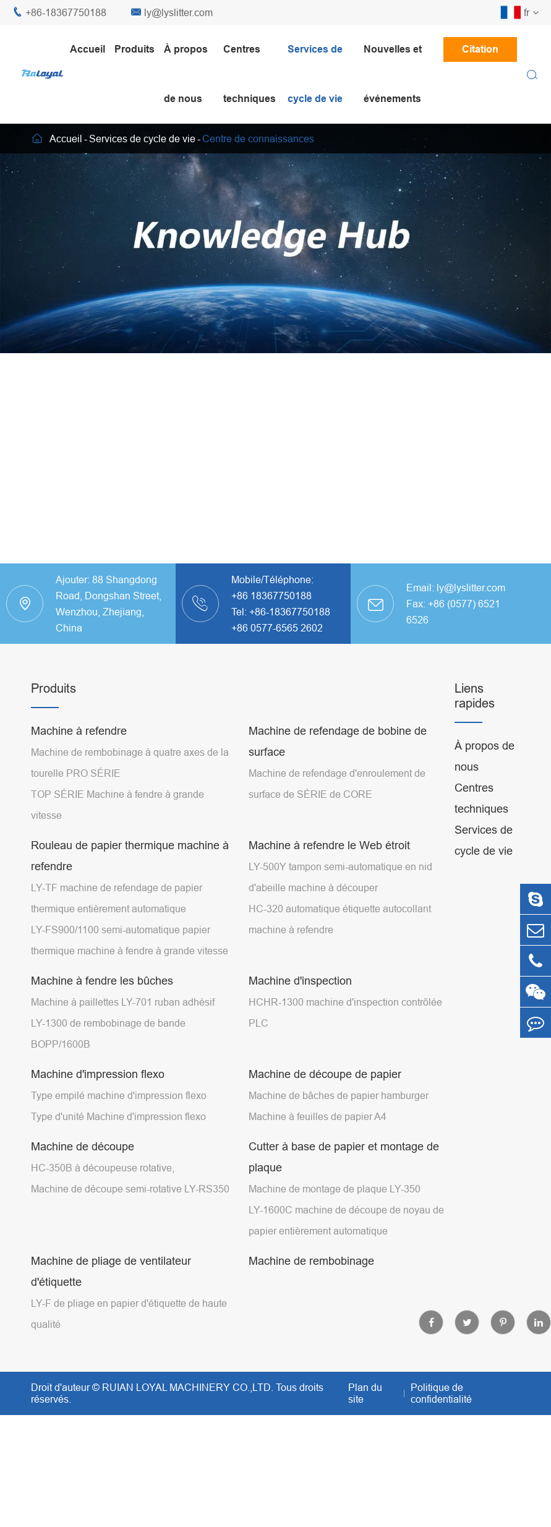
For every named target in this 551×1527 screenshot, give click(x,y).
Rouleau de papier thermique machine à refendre (130, 856)
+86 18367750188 (271, 595)
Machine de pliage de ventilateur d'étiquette (111, 1271)
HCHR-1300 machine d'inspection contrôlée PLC (345, 1012)
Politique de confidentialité (441, 1393)
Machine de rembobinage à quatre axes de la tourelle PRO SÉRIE (130, 762)
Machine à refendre (79, 730)
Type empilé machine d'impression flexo (119, 1095)
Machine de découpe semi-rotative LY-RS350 (130, 1188)
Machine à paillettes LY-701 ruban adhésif (123, 1001)
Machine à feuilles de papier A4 (318, 1116)
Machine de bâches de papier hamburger (339, 1095)
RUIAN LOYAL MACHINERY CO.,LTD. (187, 1387)
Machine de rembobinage (311, 1260)
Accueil (87, 49)
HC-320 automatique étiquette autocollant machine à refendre (340, 919)
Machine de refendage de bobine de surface (338, 741)
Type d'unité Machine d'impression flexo (118, 1116)
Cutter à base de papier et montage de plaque (344, 1157)
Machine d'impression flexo (97, 1073)
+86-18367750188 (59, 13)
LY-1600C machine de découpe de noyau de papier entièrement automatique (346, 1220)
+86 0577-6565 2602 (277, 627)
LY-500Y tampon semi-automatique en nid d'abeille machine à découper (340, 877)
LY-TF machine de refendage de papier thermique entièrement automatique (116, 898)
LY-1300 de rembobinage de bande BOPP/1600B (108, 1033)
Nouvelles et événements (393, 74)
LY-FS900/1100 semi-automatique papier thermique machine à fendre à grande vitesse (129, 940)
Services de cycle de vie (315, 74)
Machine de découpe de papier (325, 1073)
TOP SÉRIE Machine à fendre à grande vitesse (117, 805)
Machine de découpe (82, 1146)
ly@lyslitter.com (172, 13)
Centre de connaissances (258, 138)
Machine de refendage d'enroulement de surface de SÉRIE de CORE (337, 784)
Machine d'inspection (300, 980)
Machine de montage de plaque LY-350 (335, 1188)
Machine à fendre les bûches (102, 980)
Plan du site (365, 1393)
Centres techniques (249, 74)
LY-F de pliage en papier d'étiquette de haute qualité (129, 1314)
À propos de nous (186, 74)
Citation (480, 49)
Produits (134, 49)
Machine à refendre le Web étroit (329, 845)
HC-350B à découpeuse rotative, (102, 1167)
